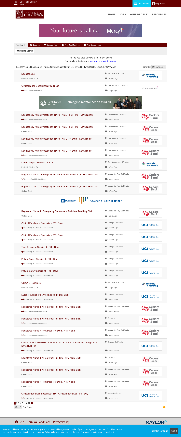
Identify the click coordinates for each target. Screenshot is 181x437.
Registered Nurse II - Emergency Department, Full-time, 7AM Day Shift (56, 211)
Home (111, 14)
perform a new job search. (103, 61)
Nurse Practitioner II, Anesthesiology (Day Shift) (45, 295)
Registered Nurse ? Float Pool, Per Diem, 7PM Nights (48, 331)
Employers (158, 3)
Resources (159, 14)
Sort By (147, 67)
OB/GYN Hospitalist (31, 283)
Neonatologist (28, 74)
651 (28, 403)
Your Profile (139, 14)
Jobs (122, 14)
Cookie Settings (160, 431)
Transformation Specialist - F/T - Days (40, 247)
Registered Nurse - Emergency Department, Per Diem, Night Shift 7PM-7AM (59, 174)
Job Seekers (141, 3)
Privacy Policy (61, 422)
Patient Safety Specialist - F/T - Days (39, 259)
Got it (174, 431)
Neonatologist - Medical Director (37, 162)
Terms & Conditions (38, 422)
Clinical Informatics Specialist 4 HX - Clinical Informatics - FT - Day (54, 394)
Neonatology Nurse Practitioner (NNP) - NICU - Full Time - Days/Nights (57, 115)
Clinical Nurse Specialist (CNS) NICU (40, 86)
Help (19, 422)
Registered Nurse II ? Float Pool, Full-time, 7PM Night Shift (50, 307)
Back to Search (25, 51)
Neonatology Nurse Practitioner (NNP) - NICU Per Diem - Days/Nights (56, 139)
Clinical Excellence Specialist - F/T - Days (42, 223)
